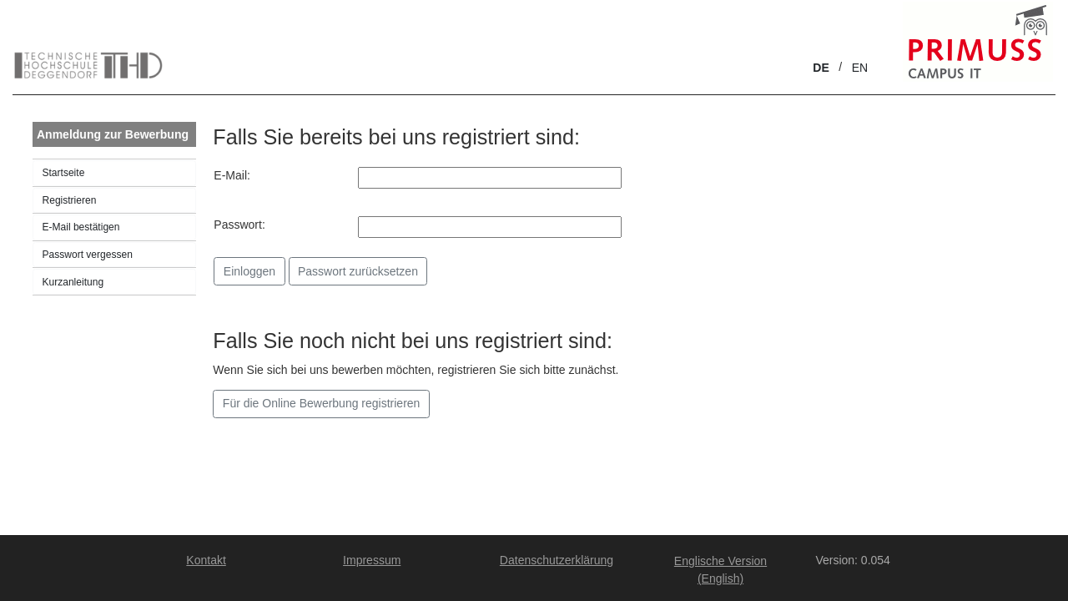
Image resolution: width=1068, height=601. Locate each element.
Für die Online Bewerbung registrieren (322, 403)
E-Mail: (232, 175)
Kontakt (205, 560)
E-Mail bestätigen (81, 227)
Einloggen (249, 271)
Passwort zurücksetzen (358, 271)
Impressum (371, 560)
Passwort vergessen (88, 254)
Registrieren (70, 200)
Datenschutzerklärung (556, 560)
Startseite (64, 173)
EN (860, 67)
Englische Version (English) (720, 569)
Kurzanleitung (73, 282)
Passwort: (239, 224)
